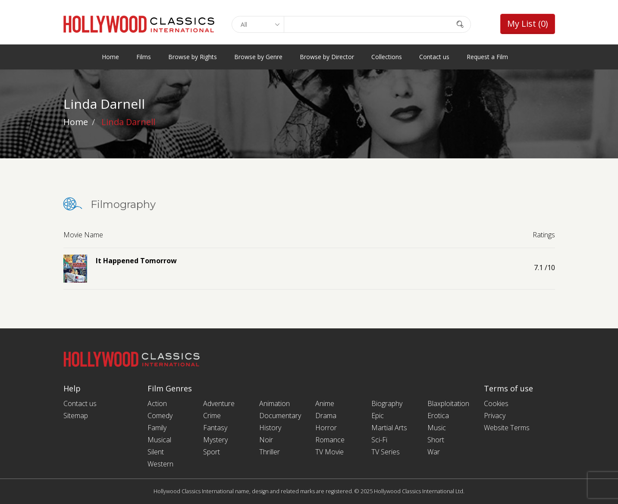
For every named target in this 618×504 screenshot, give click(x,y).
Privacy (494, 415)
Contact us (434, 57)
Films (143, 57)
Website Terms (507, 427)
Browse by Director (327, 57)
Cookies (496, 403)
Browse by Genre (258, 57)
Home (110, 57)
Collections (386, 57)
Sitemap (75, 415)
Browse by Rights (192, 57)
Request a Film (487, 57)
